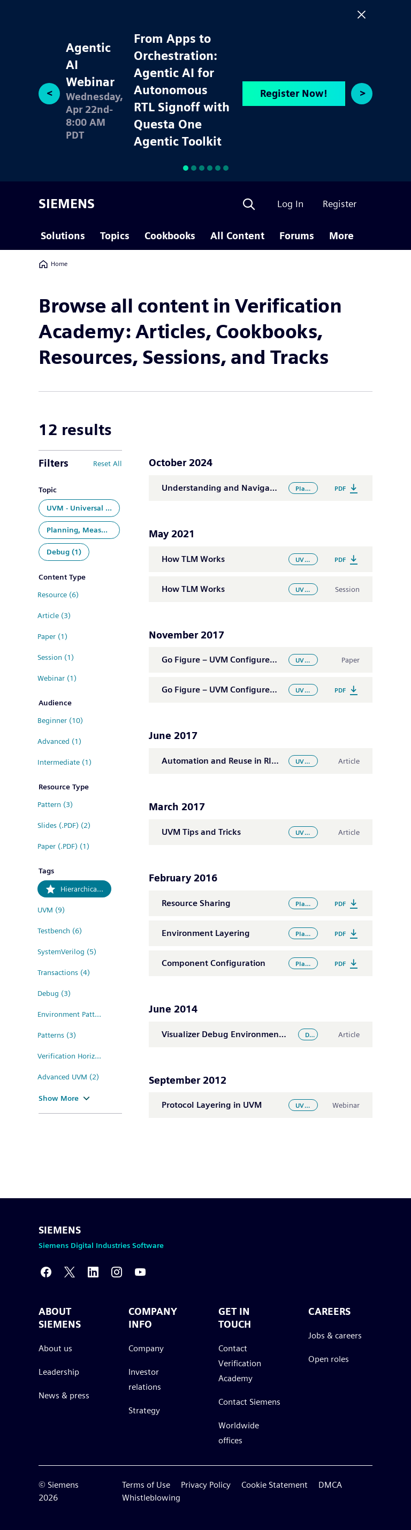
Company (146, 1348)
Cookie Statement (274, 1485)
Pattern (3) (55, 804)
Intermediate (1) (64, 762)
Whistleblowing (151, 1498)
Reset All (107, 463)
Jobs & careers (335, 1335)
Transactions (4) (63, 972)
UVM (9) (51, 909)
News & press (64, 1395)
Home (53, 264)
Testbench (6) (59, 930)
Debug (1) (64, 551)
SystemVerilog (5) (66, 951)
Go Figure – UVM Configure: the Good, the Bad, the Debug (278, 659)
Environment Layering (206, 933)
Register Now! (294, 93)
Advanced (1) (59, 741)
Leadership (59, 1372)
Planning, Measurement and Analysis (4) (83, 530)
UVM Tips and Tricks (201, 832)
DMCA (330, 1485)
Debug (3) (54, 993)
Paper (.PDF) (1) (63, 846)
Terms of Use (146, 1485)
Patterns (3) (56, 1035)
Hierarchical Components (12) (85, 889)
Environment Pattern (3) (74, 1014)
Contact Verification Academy (239, 1363)
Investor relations (144, 1379)
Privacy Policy (206, 1485)
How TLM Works (193, 559)
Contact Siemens (249, 1402)
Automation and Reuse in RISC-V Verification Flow (260, 761)
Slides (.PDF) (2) (63, 825)
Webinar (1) (57, 678)
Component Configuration (213, 963)
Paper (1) (52, 636)
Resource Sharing (196, 903)
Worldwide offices (238, 1432)
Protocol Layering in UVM (212, 1105)
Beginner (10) (60, 720)
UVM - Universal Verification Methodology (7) (83, 508)
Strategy (144, 1410)
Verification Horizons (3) (74, 1056)
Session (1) (55, 657)
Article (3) (54, 615)
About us (55, 1348)
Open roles (328, 1359)
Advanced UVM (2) (68, 1076)
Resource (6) (58, 594)
